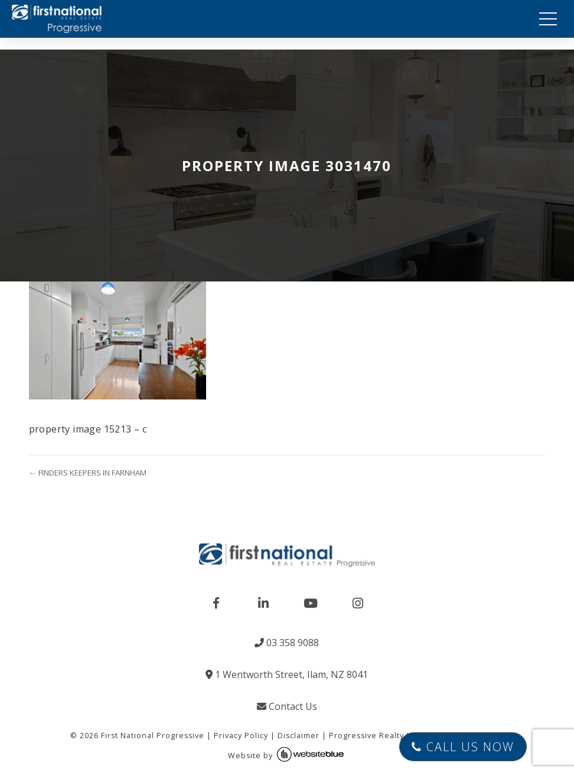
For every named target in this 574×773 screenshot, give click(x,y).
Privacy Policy (241, 736)
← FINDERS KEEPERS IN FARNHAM (87, 472)
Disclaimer (298, 736)
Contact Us (287, 706)
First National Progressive (152, 736)
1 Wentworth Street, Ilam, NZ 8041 (287, 674)
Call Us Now (463, 747)
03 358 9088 (287, 642)
